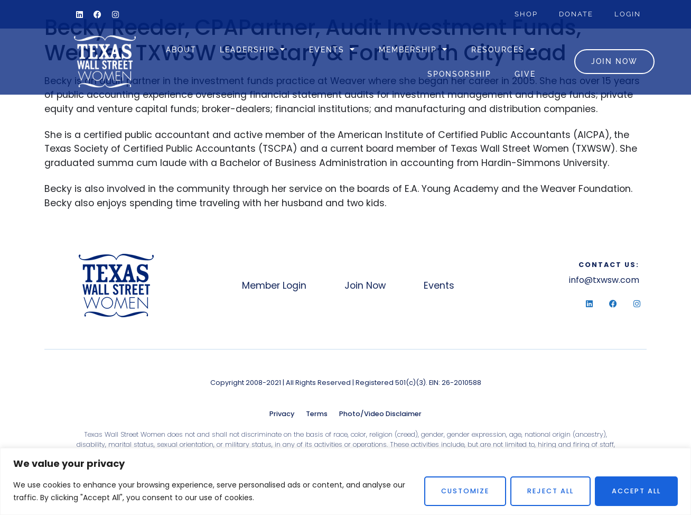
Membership (413, 49)
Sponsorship (459, 73)
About (181, 49)
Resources (503, 49)
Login (627, 14)
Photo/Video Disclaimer (380, 413)
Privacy (281, 413)
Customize (465, 490)
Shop (526, 14)
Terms (317, 413)
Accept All (636, 490)
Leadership (253, 49)
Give (525, 73)
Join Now (365, 285)
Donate (576, 14)
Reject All (550, 490)
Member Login (274, 285)
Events (332, 49)
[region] (345, 481)
